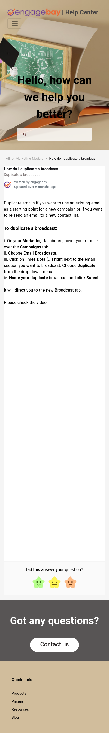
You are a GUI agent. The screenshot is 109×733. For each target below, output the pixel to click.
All (8, 158)
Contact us (54, 644)
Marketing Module (29, 158)
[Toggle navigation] (14, 23)
